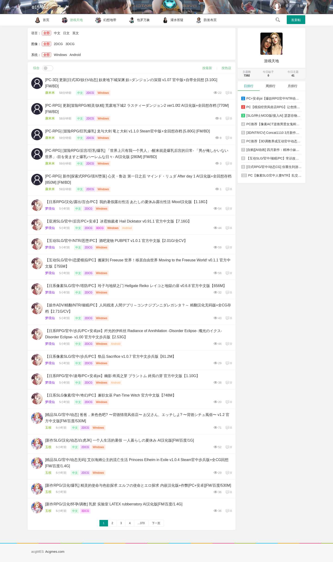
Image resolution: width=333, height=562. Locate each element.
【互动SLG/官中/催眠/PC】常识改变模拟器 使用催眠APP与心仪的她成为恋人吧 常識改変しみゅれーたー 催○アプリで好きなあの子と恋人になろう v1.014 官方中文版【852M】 (274, 158)
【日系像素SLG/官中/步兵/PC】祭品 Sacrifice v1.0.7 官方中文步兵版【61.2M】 (110, 356)
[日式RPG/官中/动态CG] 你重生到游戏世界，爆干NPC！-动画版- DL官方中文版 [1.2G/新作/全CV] (274, 167)
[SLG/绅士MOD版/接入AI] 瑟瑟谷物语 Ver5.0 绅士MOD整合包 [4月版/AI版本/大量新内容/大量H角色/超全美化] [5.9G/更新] (274, 115)
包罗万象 (138, 20)
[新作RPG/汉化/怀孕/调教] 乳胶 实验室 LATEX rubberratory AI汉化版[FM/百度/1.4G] (113, 504)
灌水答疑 (171, 20)
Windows (60, 55)
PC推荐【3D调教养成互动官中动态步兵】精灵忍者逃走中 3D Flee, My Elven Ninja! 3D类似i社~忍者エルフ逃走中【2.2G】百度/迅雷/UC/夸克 (274, 141)
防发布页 (205, 20)
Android (75, 55)
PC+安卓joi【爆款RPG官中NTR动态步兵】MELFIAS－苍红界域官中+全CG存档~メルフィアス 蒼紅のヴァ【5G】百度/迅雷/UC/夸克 (274, 98)
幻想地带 (104, 20)
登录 (288, 6)
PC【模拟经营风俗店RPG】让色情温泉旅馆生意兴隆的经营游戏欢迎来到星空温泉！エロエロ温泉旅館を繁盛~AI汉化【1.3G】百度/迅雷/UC (274, 107)
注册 (299, 6)
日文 (66, 33)
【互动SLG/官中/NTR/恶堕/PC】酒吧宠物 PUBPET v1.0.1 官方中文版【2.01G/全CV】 (116, 241)
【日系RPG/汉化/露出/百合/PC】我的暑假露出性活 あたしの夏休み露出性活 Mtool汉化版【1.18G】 (127, 202)
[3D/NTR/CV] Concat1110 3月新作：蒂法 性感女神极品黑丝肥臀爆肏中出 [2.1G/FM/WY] (274, 132)
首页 (40, 20)
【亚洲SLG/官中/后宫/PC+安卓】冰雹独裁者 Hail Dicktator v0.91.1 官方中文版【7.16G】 (118, 221)
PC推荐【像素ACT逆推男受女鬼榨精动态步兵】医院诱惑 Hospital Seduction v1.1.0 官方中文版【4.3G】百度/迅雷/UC (274, 124)
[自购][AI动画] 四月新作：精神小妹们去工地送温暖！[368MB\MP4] (274, 150)
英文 (75, 33)
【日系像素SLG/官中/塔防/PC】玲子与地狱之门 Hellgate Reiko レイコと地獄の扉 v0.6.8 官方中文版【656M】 (136, 286)
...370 (141, 523)
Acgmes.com (54, 551)
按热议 (226, 68)
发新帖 (296, 20)
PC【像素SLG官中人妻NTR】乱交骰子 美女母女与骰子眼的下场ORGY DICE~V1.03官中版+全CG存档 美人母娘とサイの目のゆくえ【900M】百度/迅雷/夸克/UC (275, 175)
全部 (46, 33)
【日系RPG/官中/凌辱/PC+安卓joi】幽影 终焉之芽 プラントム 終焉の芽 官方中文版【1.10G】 (122, 376)
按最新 (207, 68)
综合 (36, 68)
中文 (57, 33)
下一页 (156, 523)
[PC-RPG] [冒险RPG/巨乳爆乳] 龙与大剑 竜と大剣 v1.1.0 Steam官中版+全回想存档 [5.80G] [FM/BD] (127, 131)
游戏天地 (71, 20)
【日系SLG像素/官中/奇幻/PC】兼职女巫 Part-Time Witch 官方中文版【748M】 (110, 395)
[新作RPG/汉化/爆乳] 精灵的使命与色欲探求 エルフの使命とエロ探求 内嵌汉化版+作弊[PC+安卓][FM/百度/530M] (138, 485)
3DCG (70, 44)
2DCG (58, 44)
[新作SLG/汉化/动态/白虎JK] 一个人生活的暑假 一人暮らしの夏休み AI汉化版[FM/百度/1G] (119, 440)
